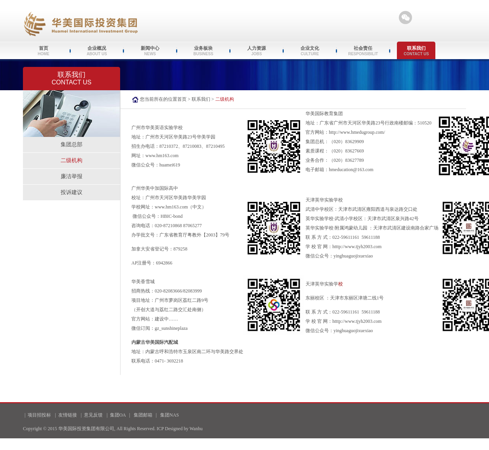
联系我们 (201, 99)
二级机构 (71, 160)
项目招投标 (39, 415)
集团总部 (71, 144)
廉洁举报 (71, 176)
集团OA (118, 415)
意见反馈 (93, 415)
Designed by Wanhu (184, 428)
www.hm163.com (161, 155)
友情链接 (67, 415)
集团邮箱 (143, 415)
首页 (182, 99)
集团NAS (169, 415)
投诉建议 (71, 192)
